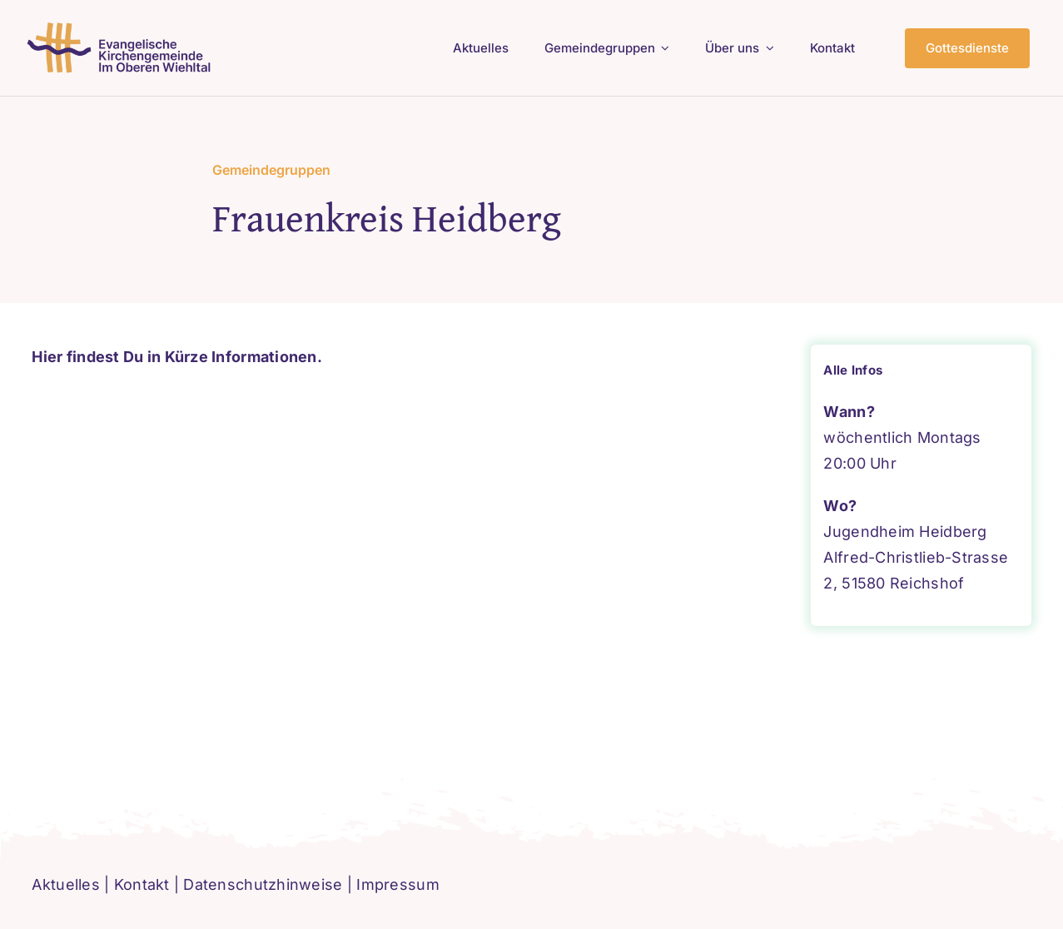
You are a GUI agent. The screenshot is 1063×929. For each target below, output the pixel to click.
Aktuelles (65, 884)
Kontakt (142, 884)
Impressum (397, 884)
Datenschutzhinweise (262, 884)
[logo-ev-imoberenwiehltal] (122, 28)
